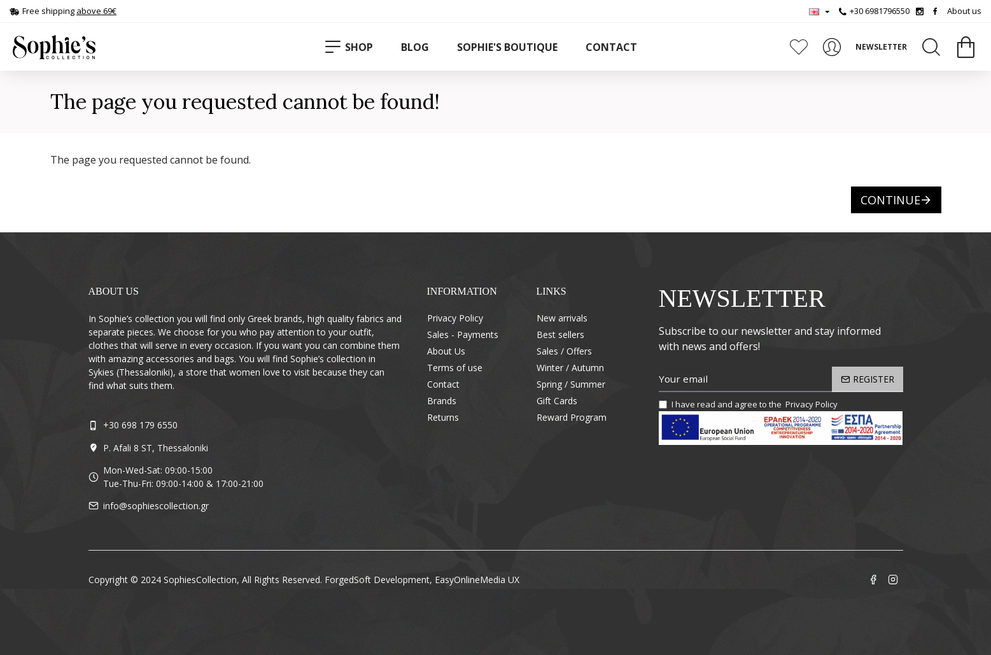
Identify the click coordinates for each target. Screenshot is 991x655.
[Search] (931, 47)
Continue (890, 200)
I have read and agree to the (749, 404)
